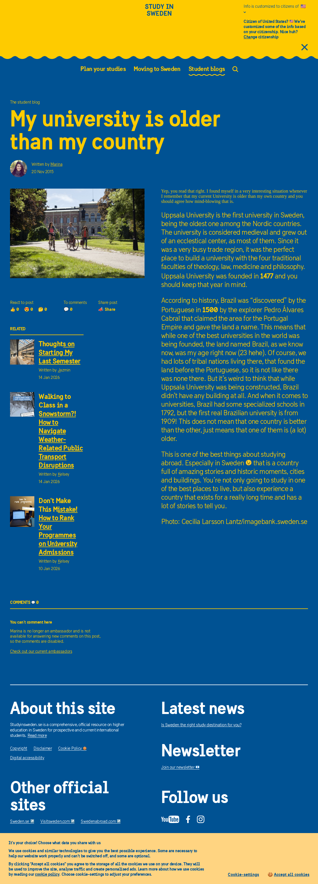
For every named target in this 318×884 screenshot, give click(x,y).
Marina (56, 165)
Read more (37, 735)
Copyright (18, 749)
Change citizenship (261, 36)
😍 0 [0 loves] (28, 309)
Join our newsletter (180, 768)
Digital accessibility (27, 758)
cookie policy (47, 874)
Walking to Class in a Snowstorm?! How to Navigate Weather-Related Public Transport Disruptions (61, 431)
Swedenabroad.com (101, 822)
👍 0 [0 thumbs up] (14, 309)
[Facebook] (188, 819)
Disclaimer (42, 749)
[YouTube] (170, 819)
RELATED (17, 328)
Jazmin (64, 370)
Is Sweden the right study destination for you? (201, 725)
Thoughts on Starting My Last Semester (59, 352)
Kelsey (63, 474)
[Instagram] (200, 819)
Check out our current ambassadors (41, 652)
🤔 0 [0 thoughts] (42, 309)
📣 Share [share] (106, 309)
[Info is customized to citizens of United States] (276, 9)
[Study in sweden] (159, 13)
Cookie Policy (72, 749)
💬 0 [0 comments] (68, 309)
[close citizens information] (304, 48)
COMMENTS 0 (24, 602)
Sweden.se (22, 822)
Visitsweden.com (57, 822)
